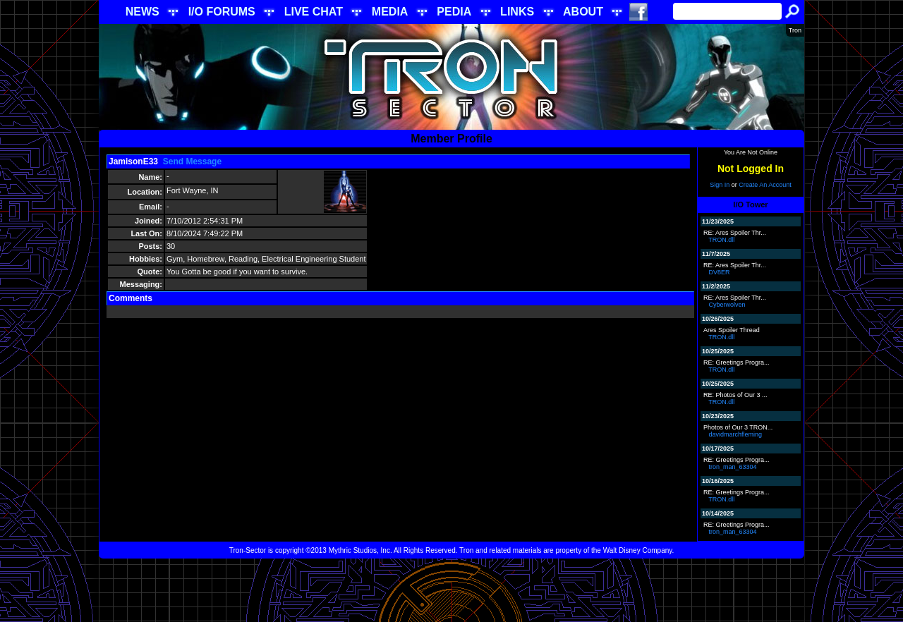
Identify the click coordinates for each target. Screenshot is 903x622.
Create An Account (765, 184)
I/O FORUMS (221, 12)
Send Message (192, 161)
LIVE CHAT (313, 12)
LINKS (517, 12)
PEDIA (454, 12)
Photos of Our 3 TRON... (737, 427)
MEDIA (390, 12)
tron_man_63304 (733, 466)
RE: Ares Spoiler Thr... (734, 232)
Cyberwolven (727, 304)
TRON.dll (721, 239)
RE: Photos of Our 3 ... (735, 394)
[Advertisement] (451, 590)
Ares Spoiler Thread (731, 330)
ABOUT (583, 12)
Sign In (719, 184)
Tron (795, 30)
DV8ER (719, 272)
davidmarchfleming (736, 434)
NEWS (142, 12)
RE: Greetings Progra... (736, 362)
